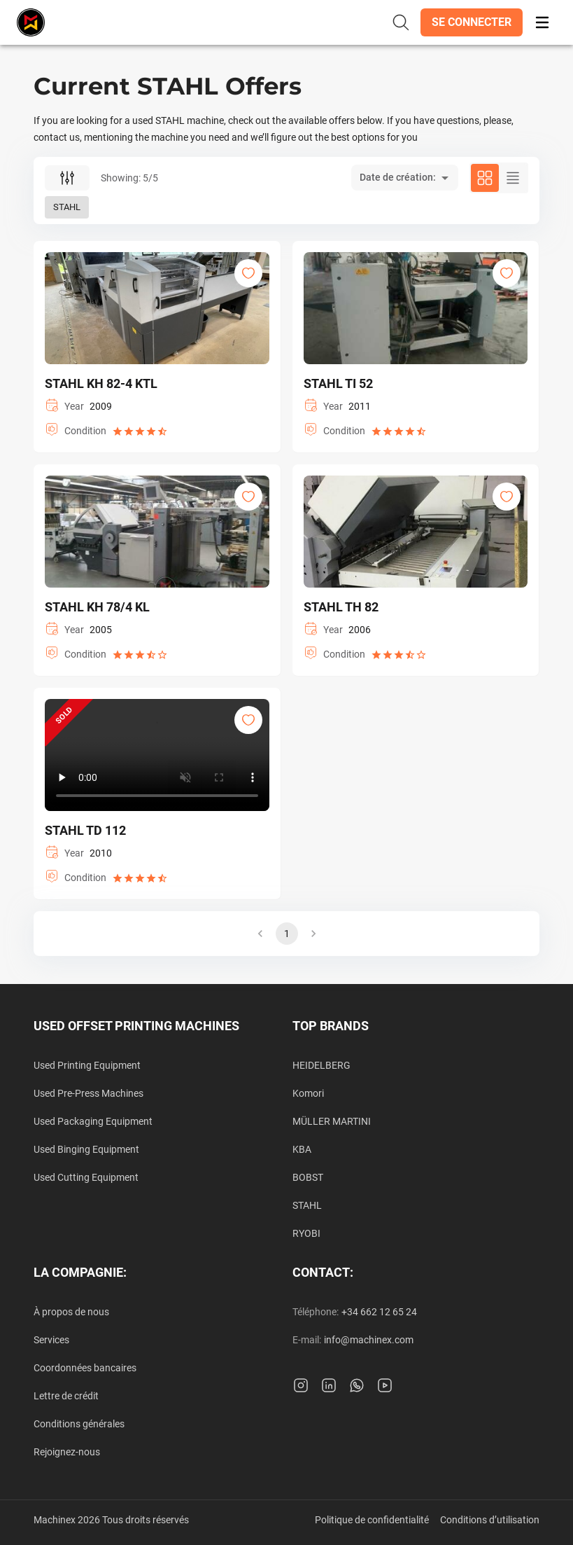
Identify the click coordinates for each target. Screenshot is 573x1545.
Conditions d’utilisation (489, 1519)
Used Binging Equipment (86, 1149)
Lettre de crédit (66, 1395)
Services (51, 1339)
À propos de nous (71, 1311)
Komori (308, 1093)
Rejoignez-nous (67, 1451)
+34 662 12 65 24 (379, 1311)
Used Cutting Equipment (86, 1177)
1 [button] (287, 933)
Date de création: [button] (398, 177)
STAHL (307, 1205)
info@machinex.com (368, 1339)
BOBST (307, 1177)
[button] (471, 22)
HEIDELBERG (321, 1065)
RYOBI (306, 1233)
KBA (301, 1149)
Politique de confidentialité (372, 1519)
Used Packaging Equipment (93, 1121)
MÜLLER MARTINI (331, 1121)
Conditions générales (79, 1423)
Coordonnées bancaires (85, 1367)
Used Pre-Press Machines (88, 1093)
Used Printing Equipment (87, 1065)
